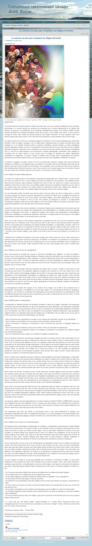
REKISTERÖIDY (60, 22)
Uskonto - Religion (23, 25)
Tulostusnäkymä (83, 25)
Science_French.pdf (13, 528)
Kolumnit (14, 25)
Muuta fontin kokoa (87, 25)
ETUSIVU (10, 22)
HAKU (43, 22)
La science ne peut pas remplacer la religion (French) (46, 30)
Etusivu (7, 25)
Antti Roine (9, 40)
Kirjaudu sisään (79, 22)
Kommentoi (9, 521)
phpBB (45, 542)
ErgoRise (52, 542)
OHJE (27, 22)
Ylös (86, 534)
